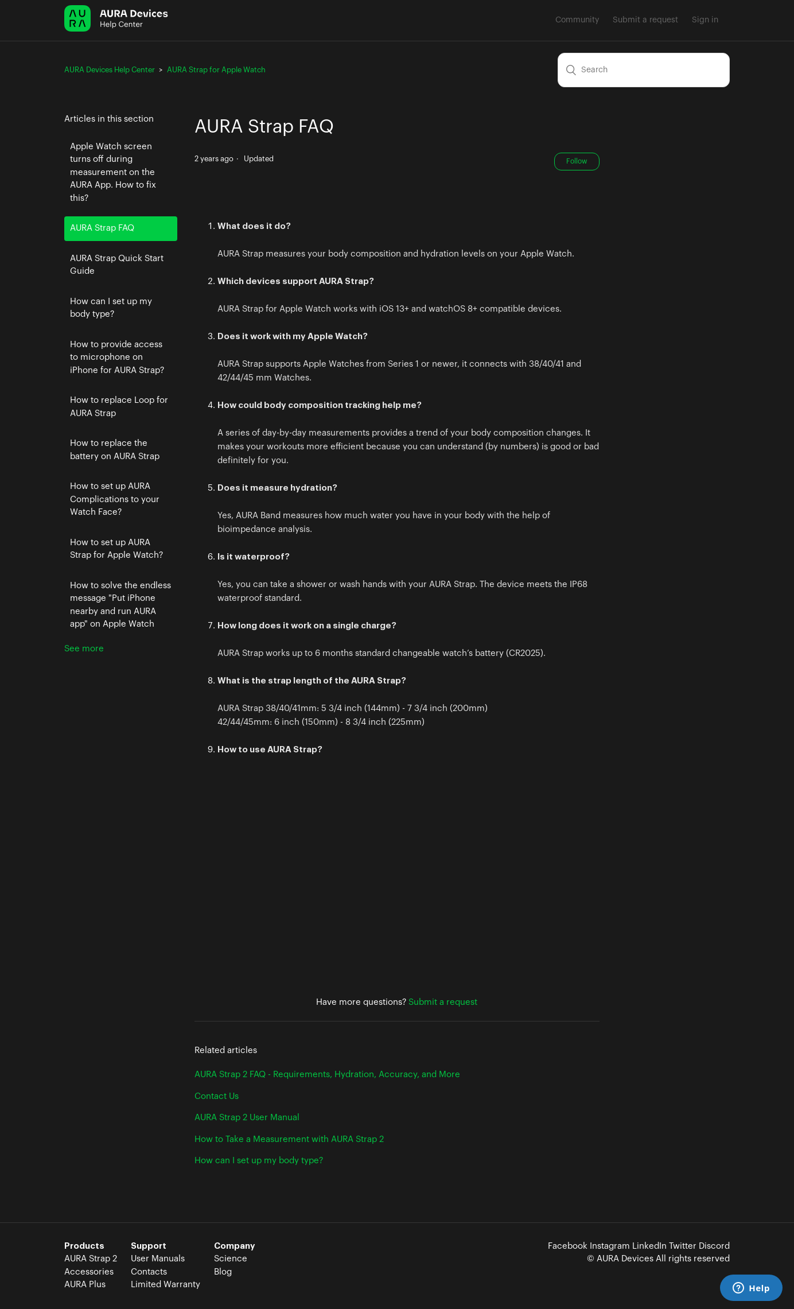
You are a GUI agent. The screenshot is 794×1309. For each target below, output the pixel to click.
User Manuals (158, 1258)
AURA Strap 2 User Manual (246, 1117)
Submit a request (645, 20)
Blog (223, 1272)
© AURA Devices (620, 1258)
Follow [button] (576, 161)
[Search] (644, 70)
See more (84, 648)
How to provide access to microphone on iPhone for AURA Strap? (117, 357)
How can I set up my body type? (111, 308)
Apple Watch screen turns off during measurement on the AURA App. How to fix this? (113, 172)
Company (234, 1246)
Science (230, 1258)
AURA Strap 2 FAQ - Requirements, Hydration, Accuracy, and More (327, 1074)
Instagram (610, 1246)
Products (84, 1246)
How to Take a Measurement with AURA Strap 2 (289, 1139)
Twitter (682, 1246)
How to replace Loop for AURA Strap (119, 407)
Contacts (149, 1272)
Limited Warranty (165, 1284)
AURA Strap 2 (90, 1258)
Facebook (567, 1246)
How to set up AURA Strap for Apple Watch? (116, 549)
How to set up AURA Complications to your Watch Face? (114, 499)
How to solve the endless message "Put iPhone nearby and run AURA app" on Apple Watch (120, 605)
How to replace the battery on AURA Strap (114, 450)
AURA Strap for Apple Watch (216, 69)
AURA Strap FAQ (102, 228)
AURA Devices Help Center (109, 69)
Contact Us (216, 1096)
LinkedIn (649, 1246)
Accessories (89, 1272)
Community (577, 20)
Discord (714, 1246)
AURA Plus (85, 1284)
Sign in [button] (705, 20)
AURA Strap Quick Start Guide (117, 265)
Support (148, 1246)
